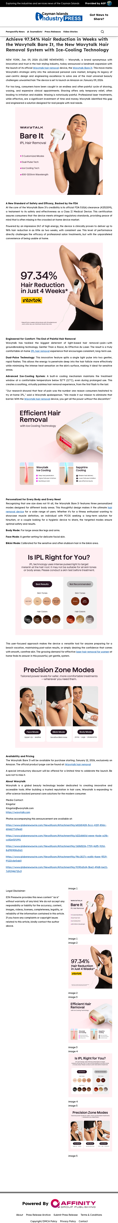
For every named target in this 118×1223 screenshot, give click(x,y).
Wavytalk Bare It (82, 67)
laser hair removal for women (92, 651)
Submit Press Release (66, 1214)
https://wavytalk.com (18, 812)
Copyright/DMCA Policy (43, 1221)
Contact (83, 1221)
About (19, 1214)
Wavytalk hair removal (46, 67)
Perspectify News (15, 32)
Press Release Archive (38, 1214)
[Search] (102, 31)
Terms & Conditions (91, 1214)
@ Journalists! (34, 32)
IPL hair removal (40, 351)
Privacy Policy (68, 1221)
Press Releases (53, 32)
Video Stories (70, 32)
